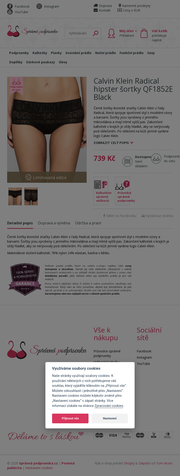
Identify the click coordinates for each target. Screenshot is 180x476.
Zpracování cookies (108, 406)
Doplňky (16, 62)
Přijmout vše (70, 418)
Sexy (151, 53)
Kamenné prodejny (134, 5)
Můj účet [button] (128, 33)
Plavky (56, 53)
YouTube (17, 12)
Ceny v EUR (129, 10)
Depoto (144, 463)
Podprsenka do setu (171, 158)
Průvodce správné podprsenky (124, 197)
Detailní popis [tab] (20, 223)
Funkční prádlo (132, 53)
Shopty (129, 463)
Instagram (47, 6)
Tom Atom (164, 463)
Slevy (63, 62)
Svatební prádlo (78, 53)
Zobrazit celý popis (111, 142)
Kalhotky (39, 53)
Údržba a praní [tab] (88, 223)
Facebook (18, 6)
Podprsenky (19, 53)
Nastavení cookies (39, 468)
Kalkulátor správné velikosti (102, 197)
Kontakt (102, 10)
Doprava (103, 5)
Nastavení (110, 418)
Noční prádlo (105, 53)
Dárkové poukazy (40, 62)
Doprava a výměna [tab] (54, 223)
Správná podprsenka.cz (38, 463)
